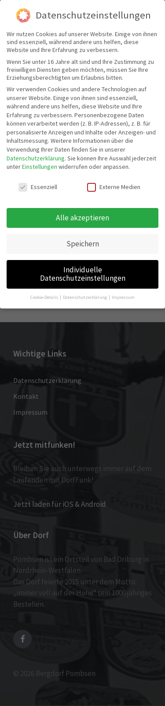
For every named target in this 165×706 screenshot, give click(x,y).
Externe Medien (113, 187)
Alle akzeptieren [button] (82, 218)
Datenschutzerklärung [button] (85, 297)
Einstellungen (39, 167)
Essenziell (37, 187)
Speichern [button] (82, 244)
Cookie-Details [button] (44, 297)
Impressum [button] (123, 297)
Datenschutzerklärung (36, 158)
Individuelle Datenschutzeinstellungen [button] (82, 274)
